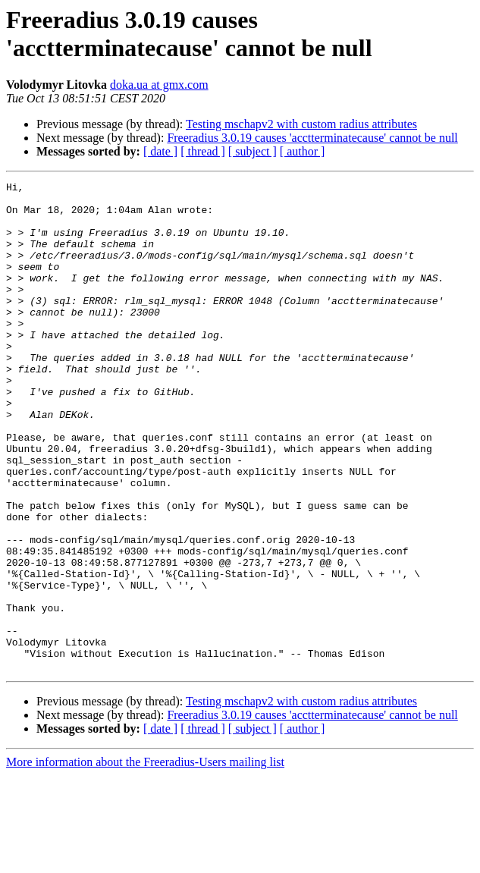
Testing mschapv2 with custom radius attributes (301, 124)
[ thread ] (202, 151)
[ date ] (160, 151)
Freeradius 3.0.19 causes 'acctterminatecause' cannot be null (312, 137)
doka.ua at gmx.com (159, 84)
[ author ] (302, 151)
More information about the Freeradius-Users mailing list (145, 859)
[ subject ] (252, 151)
